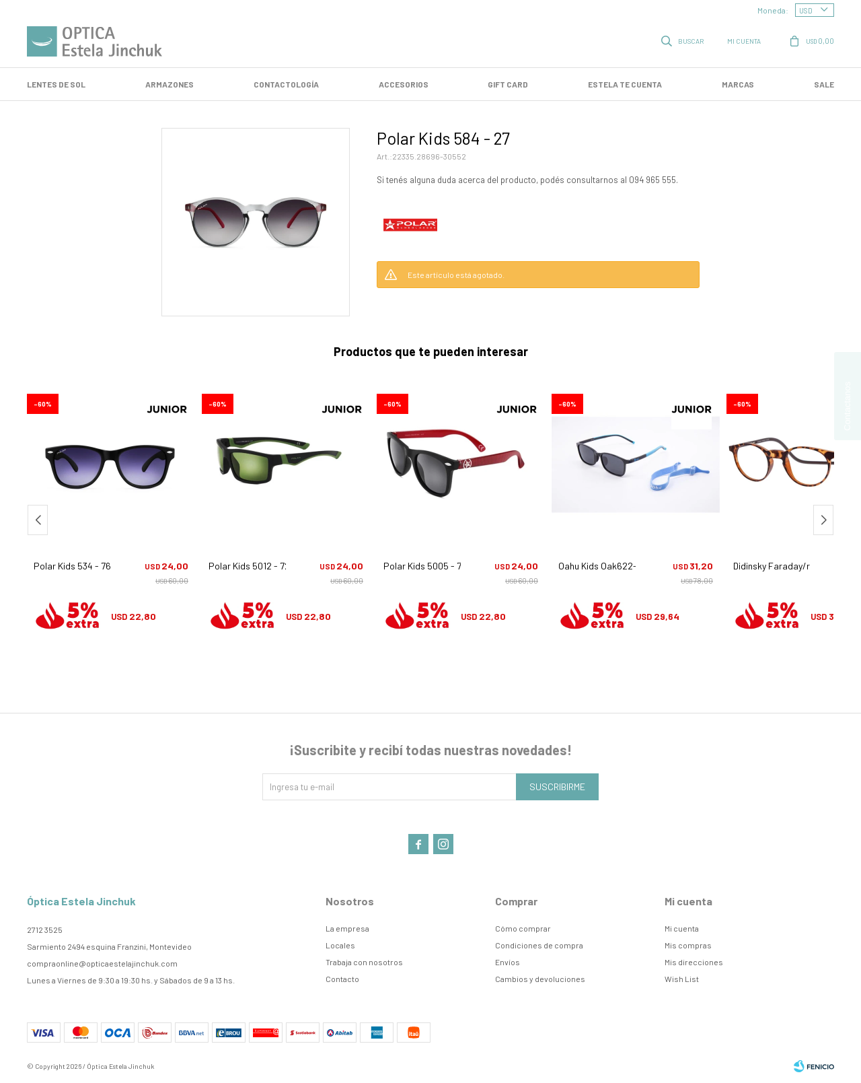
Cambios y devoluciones (540, 978)
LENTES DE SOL (56, 84)
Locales (340, 945)
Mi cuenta (682, 928)
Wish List (682, 978)
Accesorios (403, 84)
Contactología (286, 84)
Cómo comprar (523, 928)
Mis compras (688, 945)
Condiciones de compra (539, 945)
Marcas (738, 84)
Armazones (169, 84)
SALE (824, 84)
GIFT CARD (508, 84)
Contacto (342, 978)
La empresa (347, 928)
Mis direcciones (694, 962)
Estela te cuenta (625, 84)
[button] (823, 520)
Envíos (507, 962)
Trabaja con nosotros (364, 962)
